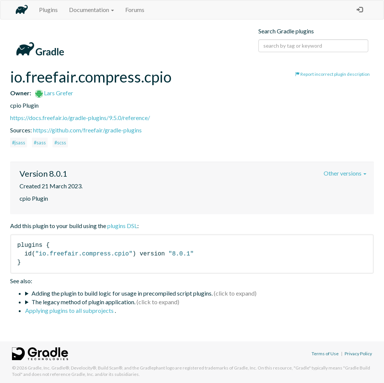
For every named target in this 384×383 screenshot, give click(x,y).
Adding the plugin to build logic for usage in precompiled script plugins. (122, 293)
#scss (60, 143)
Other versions (345, 173)
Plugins (48, 9)
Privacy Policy (358, 353)
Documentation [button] (91, 9)
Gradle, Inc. (39, 368)
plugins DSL (122, 225)
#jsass (18, 143)
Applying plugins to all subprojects (70, 310)
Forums (134, 9)
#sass (40, 143)
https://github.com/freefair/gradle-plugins (87, 130)
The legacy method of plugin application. (83, 301)
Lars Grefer (54, 92)
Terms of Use (325, 353)
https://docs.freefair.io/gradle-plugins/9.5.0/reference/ (80, 117)
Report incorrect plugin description (332, 74)
